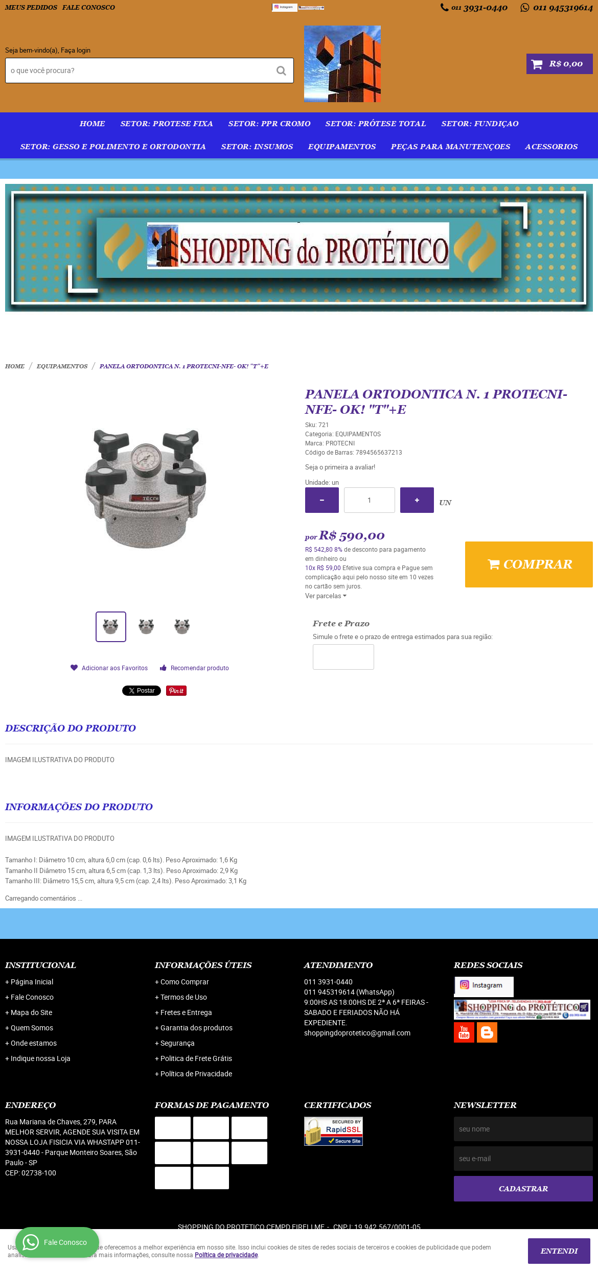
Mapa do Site (31, 1012)
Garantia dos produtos (196, 1027)
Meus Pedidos (31, 7)
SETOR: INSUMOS (257, 147)
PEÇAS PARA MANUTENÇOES (450, 147)
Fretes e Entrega (186, 1012)
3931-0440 (479, 7)
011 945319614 (562, 7)
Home (92, 124)
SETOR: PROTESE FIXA (167, 124)
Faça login (75, 50)
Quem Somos (32, 1027)
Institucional (40, 965)
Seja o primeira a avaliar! (340, 467)
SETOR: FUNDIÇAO (480, 124)
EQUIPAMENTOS (342, 147)
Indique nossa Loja (41, 1058)
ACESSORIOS (551, 147)
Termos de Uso (183, 997)
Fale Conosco (88, 7)
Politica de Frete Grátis (196, 1058)
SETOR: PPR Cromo (269, 124)
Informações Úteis (203, 965)
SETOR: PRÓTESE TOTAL (376, 124)
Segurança (177, 1043)
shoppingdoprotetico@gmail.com (357, 1033)
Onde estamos (34, 1043)
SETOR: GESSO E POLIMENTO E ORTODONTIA (113, 147)
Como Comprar (184, 981)
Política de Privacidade (196, 1073)
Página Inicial (32, 981)
